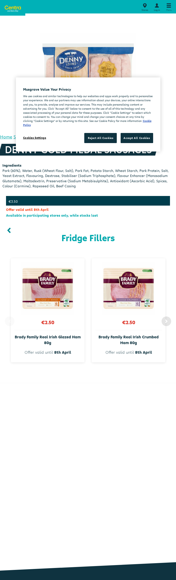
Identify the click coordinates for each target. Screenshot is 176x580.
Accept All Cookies (137, 138)
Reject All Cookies (100, 138)
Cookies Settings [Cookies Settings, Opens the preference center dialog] (34, 137)
